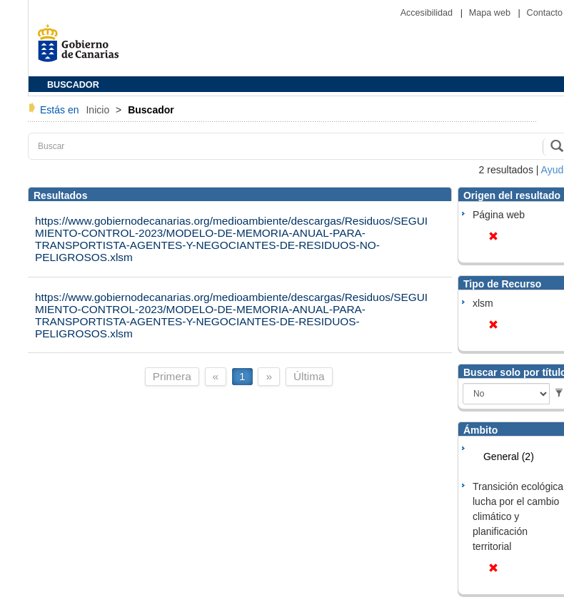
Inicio (99, 110)
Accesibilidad (428, 13)
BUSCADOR (73, 85)
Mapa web (491, 13)
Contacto (545, 13)
